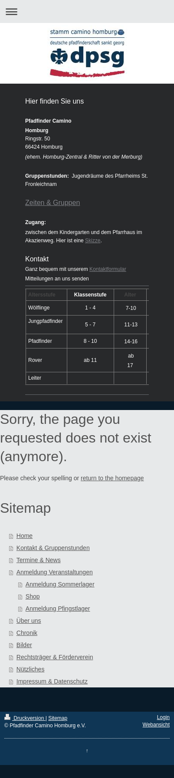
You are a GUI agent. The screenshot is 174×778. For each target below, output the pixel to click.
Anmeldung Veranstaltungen (54, 572)
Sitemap (57, 718)
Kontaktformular (107, 269)
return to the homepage (112, 478)
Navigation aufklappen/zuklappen (87, 11)
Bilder (24, 644)
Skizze (92, 241)
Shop (33, 596)
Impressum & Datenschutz (52, 681)
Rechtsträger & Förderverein (54, 657)
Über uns (28, 620)
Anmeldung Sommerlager (60, 584)
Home (24, 535)
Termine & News (38, 560)
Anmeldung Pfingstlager (58, 608)
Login (163, 717)
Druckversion (25, 718)
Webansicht (156, 725)
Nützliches (30, 669)
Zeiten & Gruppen (52, 202)
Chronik (26, 632)
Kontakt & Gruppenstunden (53, 547)
